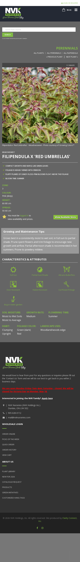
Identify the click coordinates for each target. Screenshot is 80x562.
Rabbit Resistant (40, 289)
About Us (7, 461)
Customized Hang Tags (13, 497)
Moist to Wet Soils (12, 316)
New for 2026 (8, 476)
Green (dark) (24, 329)
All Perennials (54, 53)
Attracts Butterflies (67, 275)
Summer (53, 316)
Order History (9, 449)
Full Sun (13, 275)
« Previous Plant (54, 56)
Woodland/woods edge (53, 329)
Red (19, 333)
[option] (40, 107)
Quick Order (8, 444)
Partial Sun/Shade (40, 275)
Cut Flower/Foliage (67, 289)
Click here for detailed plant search (14, 38)
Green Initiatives (10, 492)
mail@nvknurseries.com (19, 417)
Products (7, 487)
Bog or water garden (13, 304)
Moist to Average (11, 320)
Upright (6, 333)
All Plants (39, 53)
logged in (24, 215)
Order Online (8, 434)
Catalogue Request (11, 482)
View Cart (7, 455)
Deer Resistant (13, 289)
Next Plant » (72, 56)
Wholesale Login (12, 424)
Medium (30, 316)
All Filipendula (71, 53)
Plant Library (8, 471)
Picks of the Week (10, 439)
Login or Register (69, 3)
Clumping (7, 329)
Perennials (67, 48)
